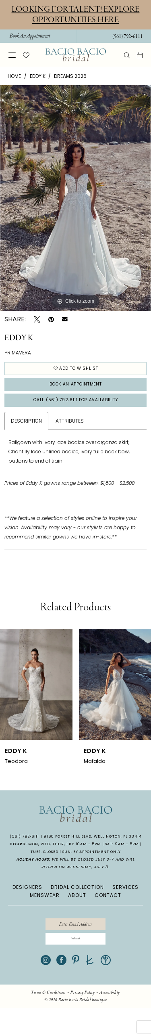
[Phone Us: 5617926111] (127, 36)
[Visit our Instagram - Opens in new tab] (46, 987)
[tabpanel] (75, 198)
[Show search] (126, 54)
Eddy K (38, 76)
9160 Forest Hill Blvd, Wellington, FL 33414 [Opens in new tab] (92, 853)
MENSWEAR (45, 912)
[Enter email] (75, 943)
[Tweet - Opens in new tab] (37, 319)
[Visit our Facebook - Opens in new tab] (61, 987)
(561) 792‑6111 (24, 853)
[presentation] (36, 701)
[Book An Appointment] (29, 36)
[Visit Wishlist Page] (26, 54)
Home (14, 76)
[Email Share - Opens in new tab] (65, 319)
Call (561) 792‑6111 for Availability (75, 415)
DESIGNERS (27, 904)
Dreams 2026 (70, 76)
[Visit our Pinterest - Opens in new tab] (75, 987)
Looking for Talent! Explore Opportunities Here (76, 14)
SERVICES (125, 904)
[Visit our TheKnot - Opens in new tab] (90, 987)
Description (26, 437)
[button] (12, 54)
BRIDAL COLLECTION (77, 904)
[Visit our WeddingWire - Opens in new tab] (106, 987)
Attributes (70, 437)
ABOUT (77, 912)
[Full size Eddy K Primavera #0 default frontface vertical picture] (75, 198)
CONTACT (108, 912)
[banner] (76, 54)
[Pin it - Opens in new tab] (51, 319)
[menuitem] (29, 36)
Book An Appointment (75, 393)
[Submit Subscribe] (75, 963)
